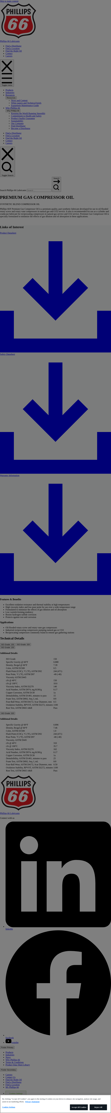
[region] (55, 1104)
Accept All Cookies (78, 1107)
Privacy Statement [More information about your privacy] (32, 1102)
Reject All (98, 1107)
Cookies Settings (8, 1107)
